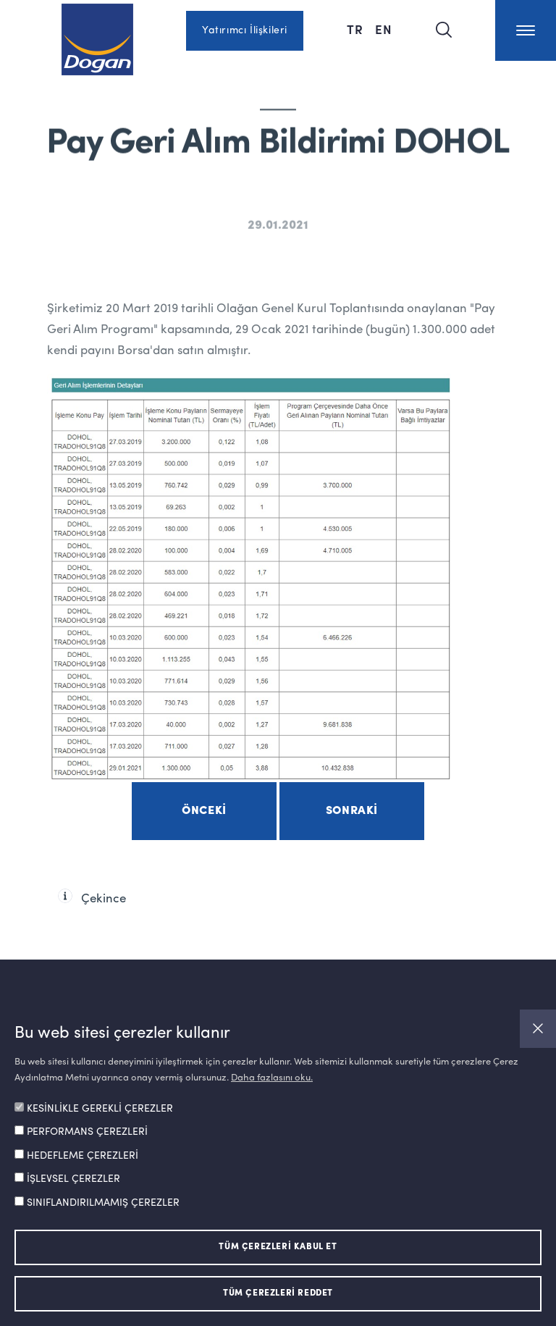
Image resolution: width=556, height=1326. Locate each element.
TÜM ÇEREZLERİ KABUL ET (278, 1247)
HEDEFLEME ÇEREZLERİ (82, 1156)
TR (355, 29)
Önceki (204, 811)
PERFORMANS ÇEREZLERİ (87, 1132)
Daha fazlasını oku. (272, 1078)
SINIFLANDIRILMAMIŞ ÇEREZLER (103, 1203)
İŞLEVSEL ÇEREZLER (73, 1179)
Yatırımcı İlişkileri (244, 30)
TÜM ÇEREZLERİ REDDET (278, 1293)
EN (383, 29)
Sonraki (352, 811)
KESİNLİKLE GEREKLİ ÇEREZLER (100, 1109)
